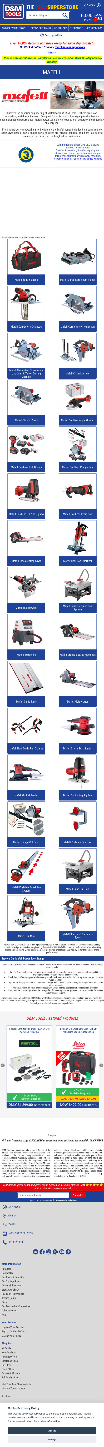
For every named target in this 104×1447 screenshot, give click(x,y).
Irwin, (72, 1160)
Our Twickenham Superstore (16, 1306)
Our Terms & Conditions (14, 1277)
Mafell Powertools (37, 237)
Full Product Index (11, 1377)
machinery (22, 1158)
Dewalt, (32, 1163)
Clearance (76, 28)
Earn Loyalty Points (52, 35)
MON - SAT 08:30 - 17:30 (18, 1234)
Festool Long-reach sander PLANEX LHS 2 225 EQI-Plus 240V (29, 1030)
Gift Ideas (6, 1365)
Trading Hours (9, 1298)
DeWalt (83, 1176)
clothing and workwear (84, 1168)
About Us (10, 1216)
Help (4, 1314)
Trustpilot (52, 52)
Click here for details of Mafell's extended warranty (78, 158)
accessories (36, 1158)
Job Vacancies (9, 1310)
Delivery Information (12, 1285)
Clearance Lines (10, 1360)
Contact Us (7, 1273)
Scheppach (29, 1168)
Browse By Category (15, 28)
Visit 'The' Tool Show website (16, 1384)
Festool (18, 1165)
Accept (52, 1430)
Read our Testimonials (13, 1293)
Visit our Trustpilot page (13, 1388)
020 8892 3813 (13, 1242)
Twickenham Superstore (70, 47)
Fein (28, 1165)
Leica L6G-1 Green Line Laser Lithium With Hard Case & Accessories (78, 1030)
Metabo (46, 1163)
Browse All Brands (11, 1373)
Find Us (9, 1225)
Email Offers (8, 1369)
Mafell (11, 1165)
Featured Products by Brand (14, 237)
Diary (4, 1302)
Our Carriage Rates (11, 1281)
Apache (72, 1176)
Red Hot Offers (9, 1356)
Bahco (85, 1160)
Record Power (15, 1168)
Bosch (39, 1163)
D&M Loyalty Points (11, 1335)
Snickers (64, 1176)
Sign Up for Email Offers (14, 1331)
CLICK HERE (35, 1140)
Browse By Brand (41, 28)
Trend (4, 1165)
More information (50, 1421)
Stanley (78, 1160)
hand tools (12, 1158)
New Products (9, 1352)
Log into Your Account (13, 1327)
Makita (24, 1163)
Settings (52, 1439)
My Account (92, 5)
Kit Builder (60, 28)
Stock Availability (10, 1289)
